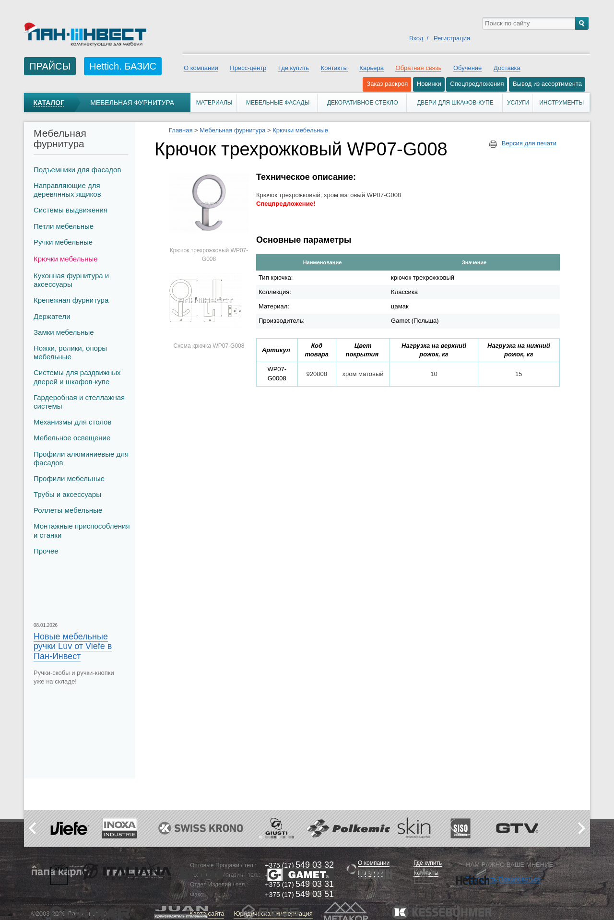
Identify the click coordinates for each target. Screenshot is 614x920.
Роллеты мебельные (68, 510)
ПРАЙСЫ (50, 66)
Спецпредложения (477, 83)
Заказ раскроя (387, 83)
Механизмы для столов (72, 422)
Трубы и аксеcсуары (67, 494)
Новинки (429, 83)
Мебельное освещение (72, 438)
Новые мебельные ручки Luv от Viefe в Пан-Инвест (73, 646)
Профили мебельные (69, 478)
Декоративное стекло (362, 102)
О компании (201, 67)
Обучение (467, 67)
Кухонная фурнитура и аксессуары (71, 279)
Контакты (334, 67)
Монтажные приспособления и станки (82, 530)
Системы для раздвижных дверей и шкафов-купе (77, 376)
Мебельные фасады (277, 102)
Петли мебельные (64, 226)
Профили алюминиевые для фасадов (81, 458)
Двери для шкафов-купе (455, 102)
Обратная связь (418, 67)
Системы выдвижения (70, 210)
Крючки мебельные (66, 259)
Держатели (52, 316)
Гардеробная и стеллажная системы (79, 401)
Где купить (293, 67)
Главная (180, 130)
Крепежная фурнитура (71, 300)
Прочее (46, 551)
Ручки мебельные (63, 242)
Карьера (371, 67)
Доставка (507, 67)
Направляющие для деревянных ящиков (67, 189)
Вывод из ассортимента (547, 83)
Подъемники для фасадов (77, 169)
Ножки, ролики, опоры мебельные (70, 352)
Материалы (214, 102)
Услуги (518, 102)
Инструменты (561, 102)
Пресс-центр (248, 67)
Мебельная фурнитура (132, 102)
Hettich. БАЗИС (122, 66)
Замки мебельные (64, 332)
